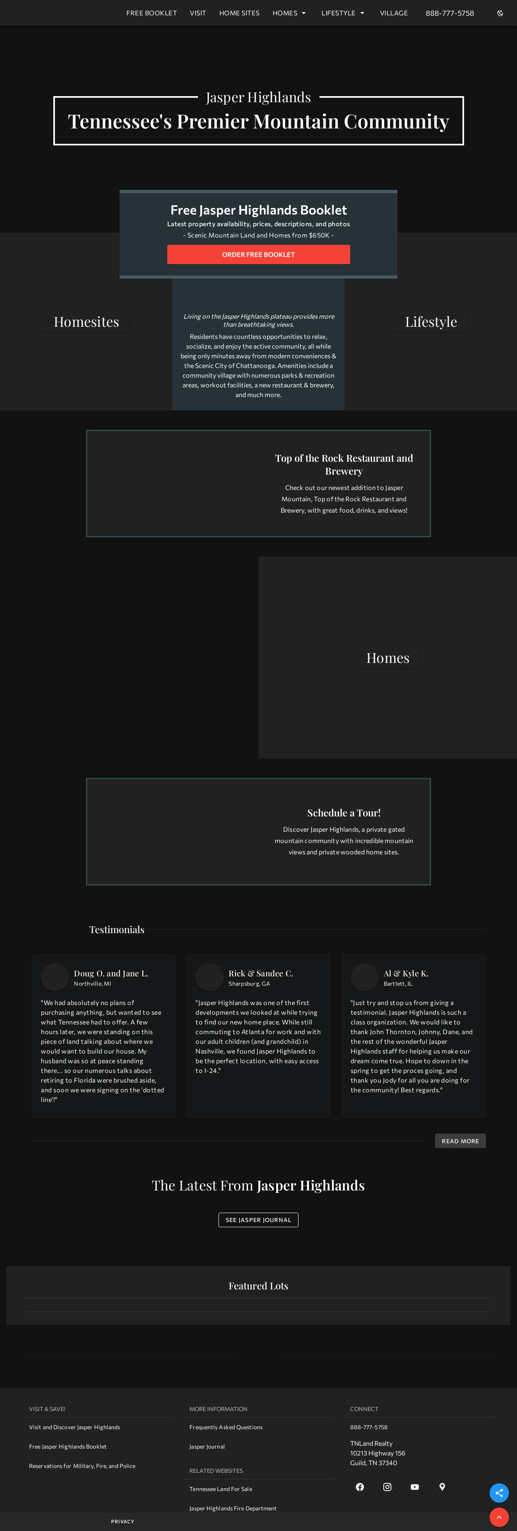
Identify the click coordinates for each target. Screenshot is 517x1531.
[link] (98, 1427)
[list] (98, 1438)
